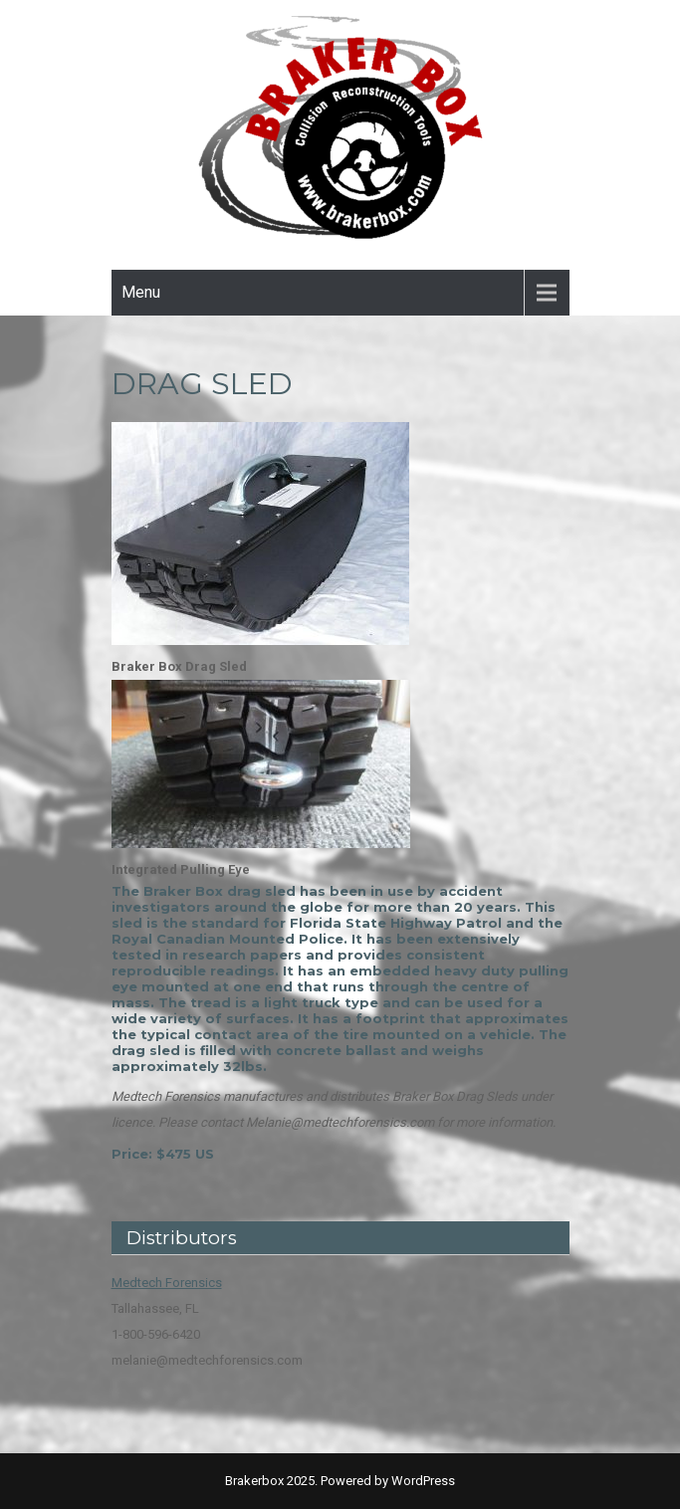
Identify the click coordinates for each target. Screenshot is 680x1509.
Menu (140, 292)
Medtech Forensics (167, 1282)
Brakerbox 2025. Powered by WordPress (340, 1480)
